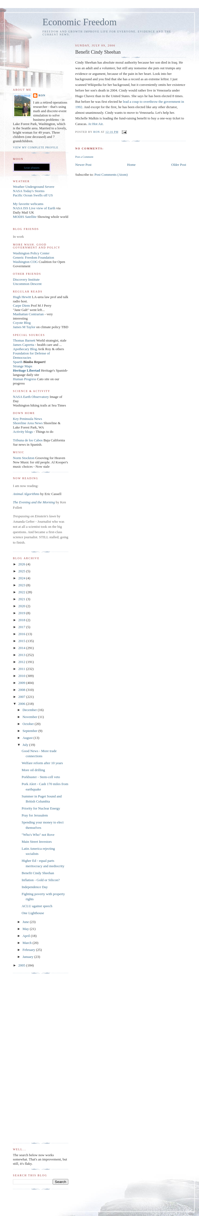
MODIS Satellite (25, 217)
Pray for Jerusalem (35, 815)
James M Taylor (24, 327)
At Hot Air (95, 124)
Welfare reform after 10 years (42, 763)
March (28, 943)
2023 (22, 585)
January (28, 957)
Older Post (178, 165)
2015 (22, 641)
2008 (22, 690)
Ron (41, 95)
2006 (22, 704)
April (27, 936)
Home (131, 165)
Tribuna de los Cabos (27, 440)
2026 (22, 564)
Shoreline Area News (27, 423)
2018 (22, 620)
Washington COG (25, 262)
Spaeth (17, 362)
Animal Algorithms (26, 494)
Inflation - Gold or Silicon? (41, 880)
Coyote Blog (22, 323)
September (30, 731)
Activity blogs (23, 432)
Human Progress (24, 379)
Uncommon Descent (27, 284)
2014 (22, 648)
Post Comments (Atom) (111, 175)
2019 (22, 613)
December (30, 710)
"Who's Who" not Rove (38, 835)
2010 (22, 676)
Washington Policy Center (31, 253)
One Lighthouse (33, 913)
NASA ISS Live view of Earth (34, 208)
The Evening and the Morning (34, 502)
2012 (22, 662)
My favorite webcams (28, 204)
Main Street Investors (37, 842)
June (26, 922)
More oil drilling (33, 770)
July (26, 745)
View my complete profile (35, 147)
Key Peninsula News (27, 419)
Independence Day (35, 887)
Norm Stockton (23, 458)
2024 (22, 578)
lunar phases (31, 167)
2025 (22, 571)
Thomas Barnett (24, 340)
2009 (22, 683)
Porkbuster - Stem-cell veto (41, 777)
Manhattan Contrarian (28, 314)
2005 (22, 965)
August (28, 738)
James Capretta (23, 345)
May (26, 929)
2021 (22, 599)
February (29, 950)
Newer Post (83, 165)
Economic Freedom (79, 22)
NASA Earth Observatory (31, 397)
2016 (22, 634)
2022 (22, 592)
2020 (22, 606)
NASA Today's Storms (29, 191)
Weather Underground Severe (33, 187)
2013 (22, 655)
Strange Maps (22, 366)
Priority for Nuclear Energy (41, 808)
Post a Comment (84, 156)
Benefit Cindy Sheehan (38, 873)
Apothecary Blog (25, 349)
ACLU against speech (37, 906)
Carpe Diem (21, 305)
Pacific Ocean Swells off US (33, 195)
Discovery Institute (26, 279)
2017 (22, 627)
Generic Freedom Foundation (33, 257)
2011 (22, 669)
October (29, 724)
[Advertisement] (34, 1058)
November (30, 717)
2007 (22, 697)
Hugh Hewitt (22, 297)
